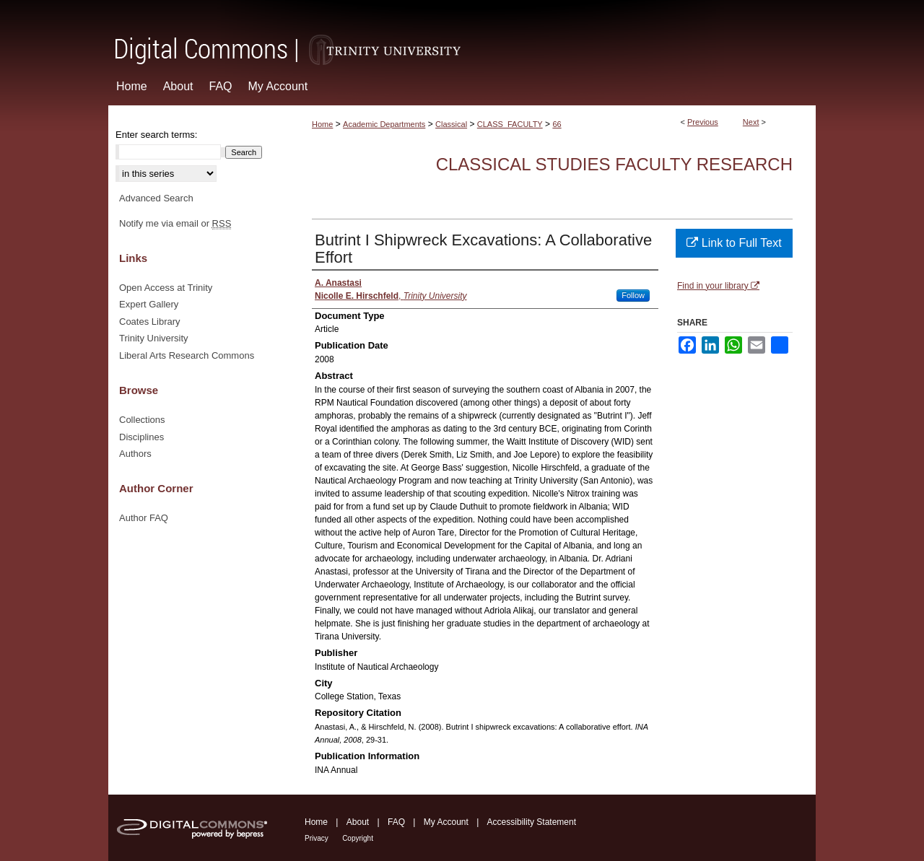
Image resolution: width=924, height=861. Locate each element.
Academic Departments (384, 124)
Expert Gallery (148, 304)
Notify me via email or (175, 224)
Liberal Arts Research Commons (186, 355)
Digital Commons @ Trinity (462, 33)
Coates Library (149, 321)
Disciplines (141, 437)
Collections (142, 419)
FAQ (396, 822)
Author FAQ (143, 517)
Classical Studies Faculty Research (614, 164)
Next (751, 122)
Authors (135, 453)
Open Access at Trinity (165, 287)
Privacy (316, 838)
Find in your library (718, 286)
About (357, 822)
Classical (451, 124)
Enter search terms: (156, 134)
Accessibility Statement (531, 822)
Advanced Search (156, 198)
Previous (702, 122)
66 (556, 124)
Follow (633, 295)
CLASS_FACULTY (510, 124)
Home (322, 124)
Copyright (357, 838)
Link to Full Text (734, 243)
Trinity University (153, 338)
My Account (446, 822)
